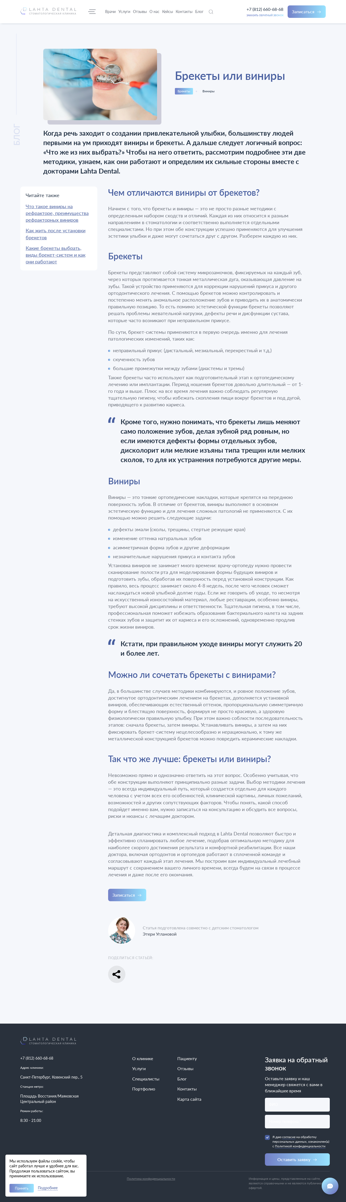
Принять (21, 1188)
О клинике (142, 1058)
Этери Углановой (160, 933)
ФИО (273, 1104)
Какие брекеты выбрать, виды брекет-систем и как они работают (55, 254)
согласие (288, 1137)
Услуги (139, 1068)
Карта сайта (189, 1099)
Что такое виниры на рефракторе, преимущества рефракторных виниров (57, 213)
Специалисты (145, 1078)
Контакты (187, 1088)
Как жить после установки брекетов (55, 233)
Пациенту (187, 1058)
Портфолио (143, 1088)
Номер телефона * (285, 1121)
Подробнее (48, 1188)
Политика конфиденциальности (151, 1179)
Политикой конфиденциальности (300, 1146)
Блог (182, 1078)
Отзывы (185, 1068)
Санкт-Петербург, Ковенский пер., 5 (51, 1077)
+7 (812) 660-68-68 (265, 9)
